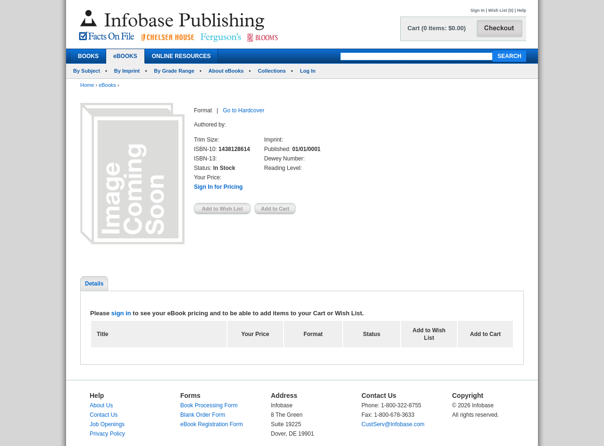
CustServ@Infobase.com (393, 424)
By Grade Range (174, 71)
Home (87, 85)
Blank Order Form (202, 415)
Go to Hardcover (243, 110)
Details (94, 283)
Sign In (477, 10)
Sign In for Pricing (218, 187)
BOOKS (88, 56)
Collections (271, 71)
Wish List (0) (500, 10)
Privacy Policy (107, 433)
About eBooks (226, 71)
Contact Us (103, 415)
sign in (121, 313)
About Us (101, 405)
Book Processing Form (208, 405)
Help (521, 10)
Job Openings (107, 424)
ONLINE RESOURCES (181, 56)
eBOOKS (125, 56)
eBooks (107, 85)
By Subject (86, 71)
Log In (308, 71)
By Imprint (127, 71)
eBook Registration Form (211, 424)
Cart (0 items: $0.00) (436, 28)
